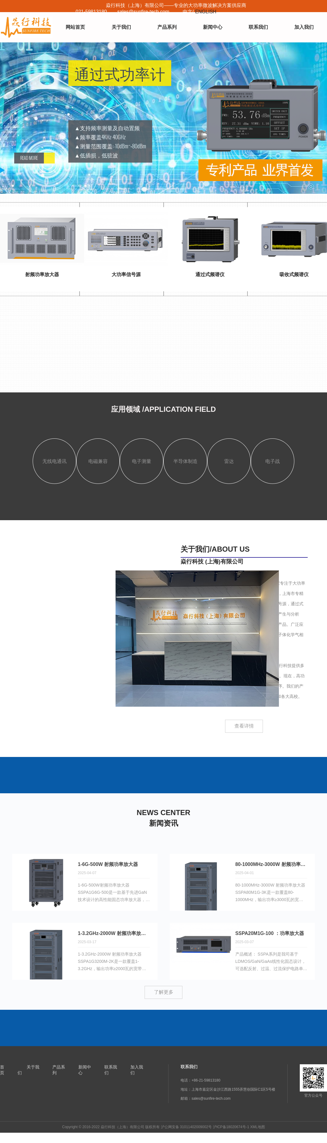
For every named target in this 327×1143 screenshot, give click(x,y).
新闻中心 (212, 27)
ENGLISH (205, 11)
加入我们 (304, 27)
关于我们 (121, 27)
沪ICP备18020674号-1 (231, 1127)
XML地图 (257, 1127)
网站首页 (75, 27)
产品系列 (167, 27)
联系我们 (258, 27)
